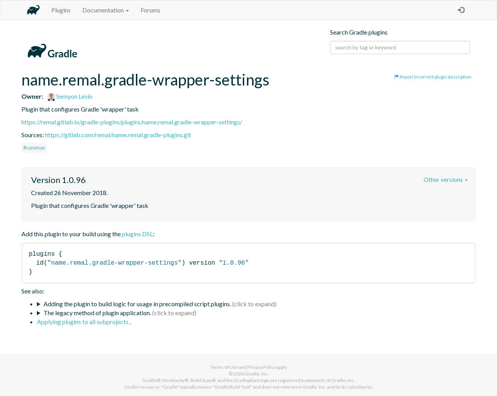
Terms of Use (224, 367)
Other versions (446, 179)
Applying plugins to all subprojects (83, 321)
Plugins (61, 10)
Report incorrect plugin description (432, 77)
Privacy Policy (261, 367)
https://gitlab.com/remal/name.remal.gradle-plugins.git (118, 134)
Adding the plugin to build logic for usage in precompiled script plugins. (137, 303)
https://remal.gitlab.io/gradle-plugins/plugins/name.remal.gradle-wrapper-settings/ (131, 122)
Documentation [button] (105, 10)
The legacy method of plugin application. (97, 312)
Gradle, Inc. (257, 374)
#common (34, 148)
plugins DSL (137, 233)
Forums (150, 10)
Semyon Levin (69, 96)
